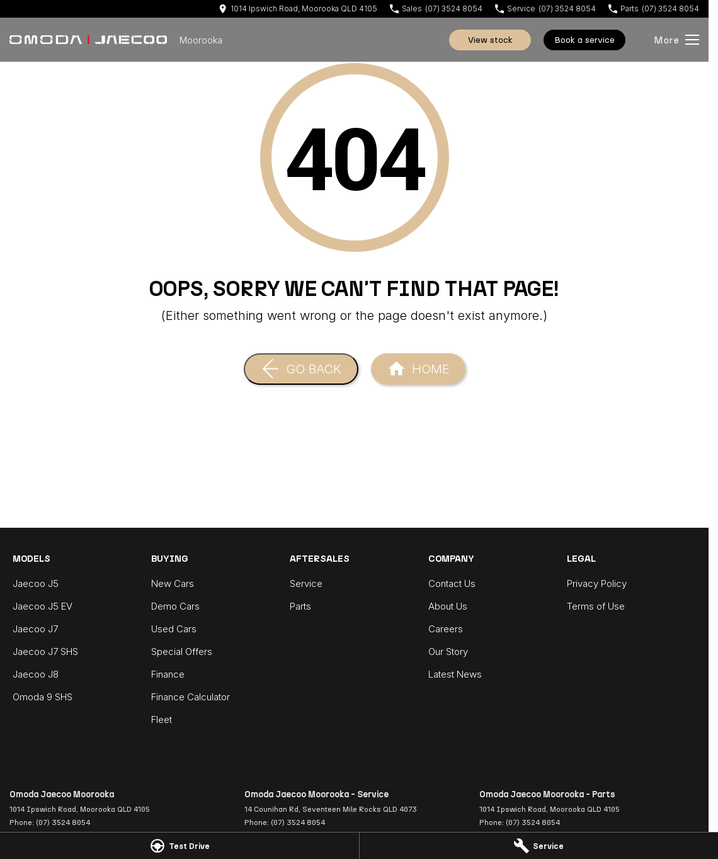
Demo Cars (175, 606)
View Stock (490, 40)
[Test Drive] (179, 846)
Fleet (161, 719)
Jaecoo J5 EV (42, 606)
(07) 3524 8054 (63, 822)
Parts (300, 606)
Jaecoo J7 (35, 629)
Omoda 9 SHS (42, 697)
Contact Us (452, 583)
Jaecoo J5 (36, 583)
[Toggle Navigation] (676, 39)
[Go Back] (301, 369)
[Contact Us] (298, 8)
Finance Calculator (190, 697)
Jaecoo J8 (36, 674)
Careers (445, 629)
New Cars (172, 583)
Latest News (455, 674)
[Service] (539, 846)
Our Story (448, 651)
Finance (168, 674)
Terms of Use (596, 606)
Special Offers (181, 651)
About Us (447, 606)
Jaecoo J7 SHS (45, 651)
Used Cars (174, 629)
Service (306, 583)
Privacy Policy (597, 583)
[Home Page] (88, 39)
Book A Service (584, 40)
